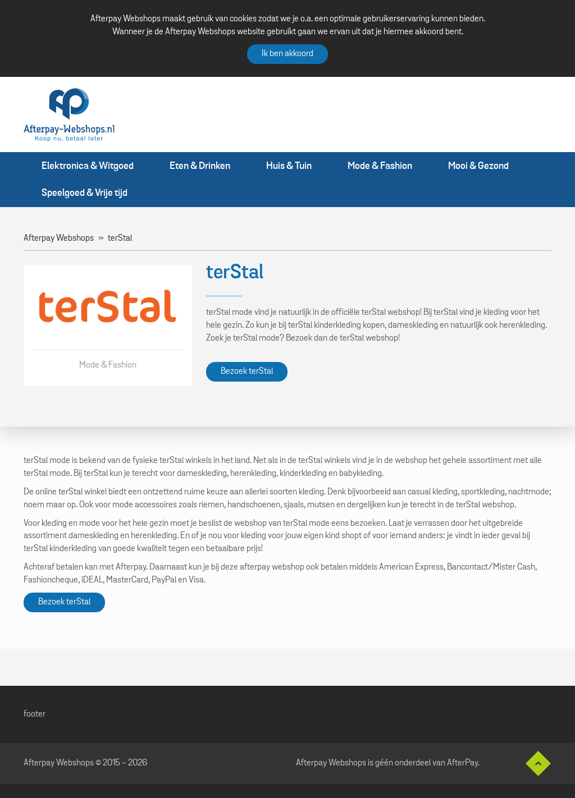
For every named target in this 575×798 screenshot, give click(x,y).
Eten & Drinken (200, 166)
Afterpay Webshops (59, 238)
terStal (120, 238)
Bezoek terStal (247, 371)
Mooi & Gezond (478, 166)
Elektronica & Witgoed (88, 166)
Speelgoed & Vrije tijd (84, 193)
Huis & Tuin (289, 166)
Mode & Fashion (380, 166)
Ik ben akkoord (287, 53)
